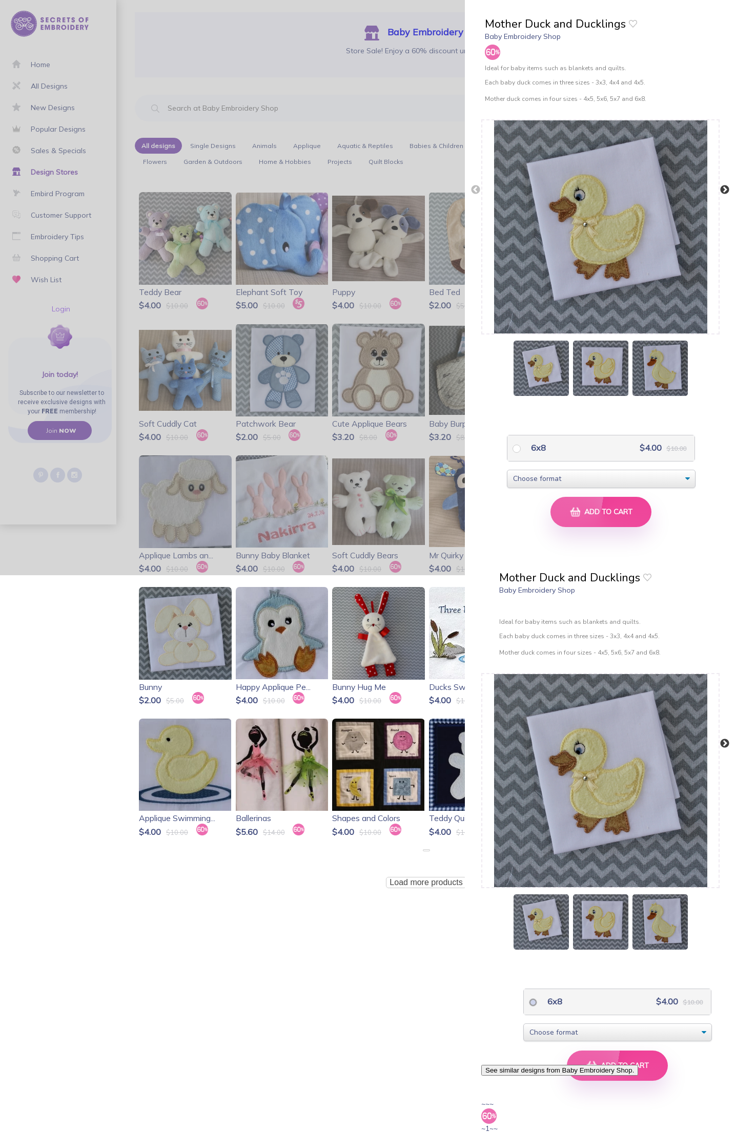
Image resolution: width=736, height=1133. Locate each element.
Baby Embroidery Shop (523, 36)
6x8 (537, 447)
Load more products (426, 882)
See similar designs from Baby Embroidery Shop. (559, 1070)
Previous (476, 190)
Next (725, 190)
